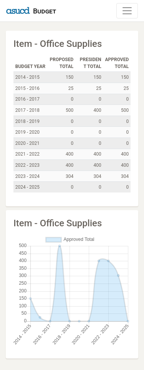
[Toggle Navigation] (127, 10)
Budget (44, 11)
